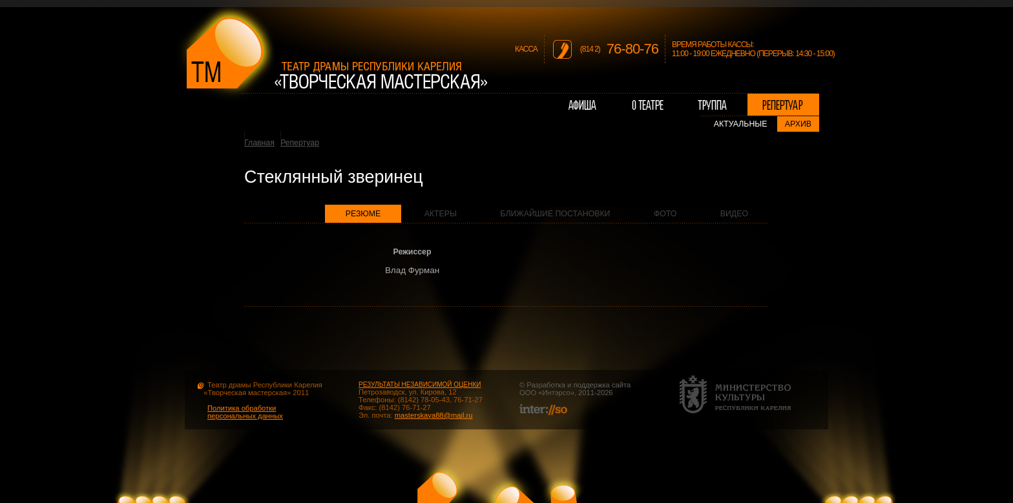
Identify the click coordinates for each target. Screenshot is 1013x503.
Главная (259, 142)
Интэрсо (556, 392)
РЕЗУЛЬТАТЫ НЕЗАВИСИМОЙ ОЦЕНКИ (420, 384)
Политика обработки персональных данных (245, 412)
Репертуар (299, 142)
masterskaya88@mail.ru (434, 415)
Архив (798, 123)
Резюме (363, 213)
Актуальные (741, 123)
